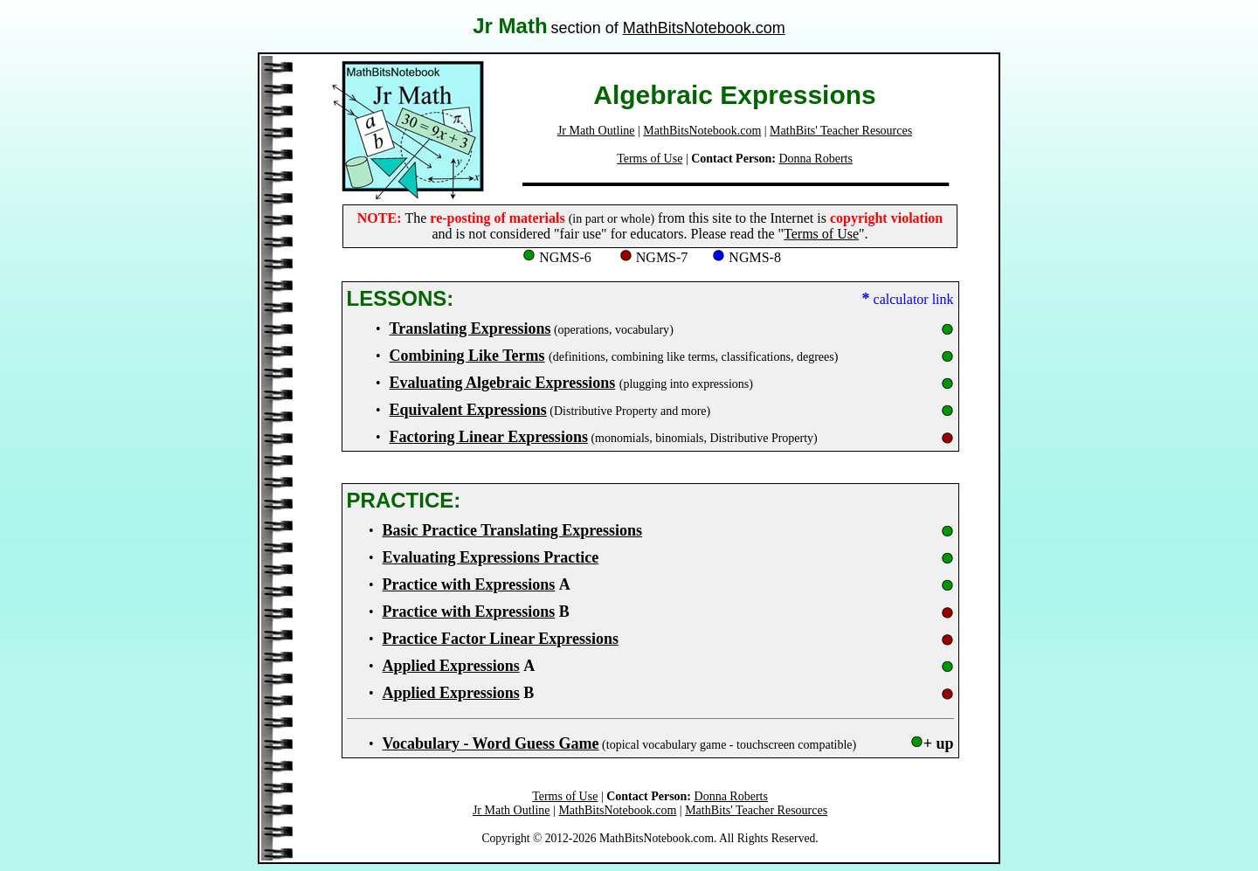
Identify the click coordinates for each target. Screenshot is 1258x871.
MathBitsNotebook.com (704, 28)
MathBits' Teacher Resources (841, 130)
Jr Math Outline (596, 130)
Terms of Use (649, 158)
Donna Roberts (816, 158)
